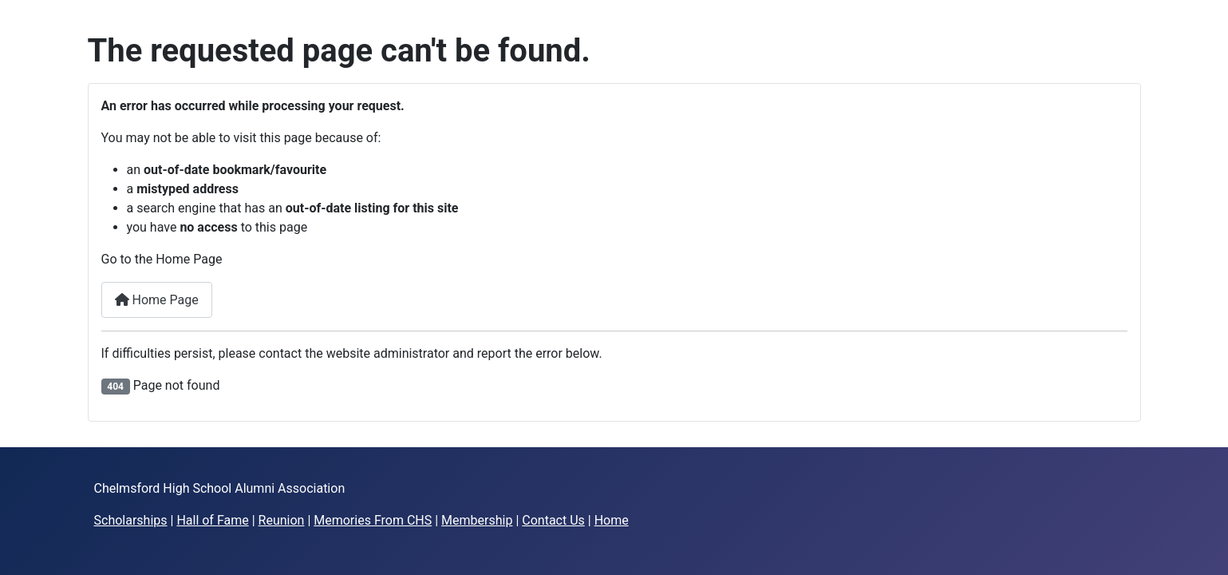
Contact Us (553, 520)
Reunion (282, 520)
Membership (476, 520)
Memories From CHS (373, 520)
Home (611, 520)
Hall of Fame (212, 520)
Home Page (157, 299)
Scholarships (131, 520)
